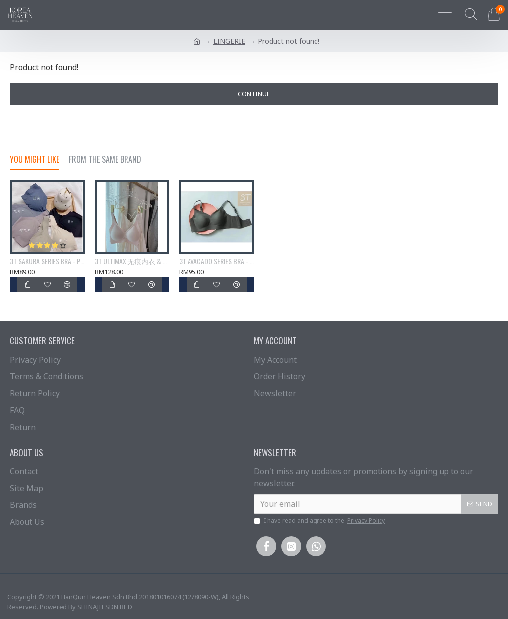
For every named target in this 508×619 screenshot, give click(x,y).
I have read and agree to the (320, 520)
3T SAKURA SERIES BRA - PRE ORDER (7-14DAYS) (47, 261)
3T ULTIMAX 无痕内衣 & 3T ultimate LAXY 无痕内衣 (132, 261)
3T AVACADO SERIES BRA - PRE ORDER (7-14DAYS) (216, 261)
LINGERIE (229, 41)
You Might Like (34, 159)
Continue (254, 93)
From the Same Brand (105, 159)
